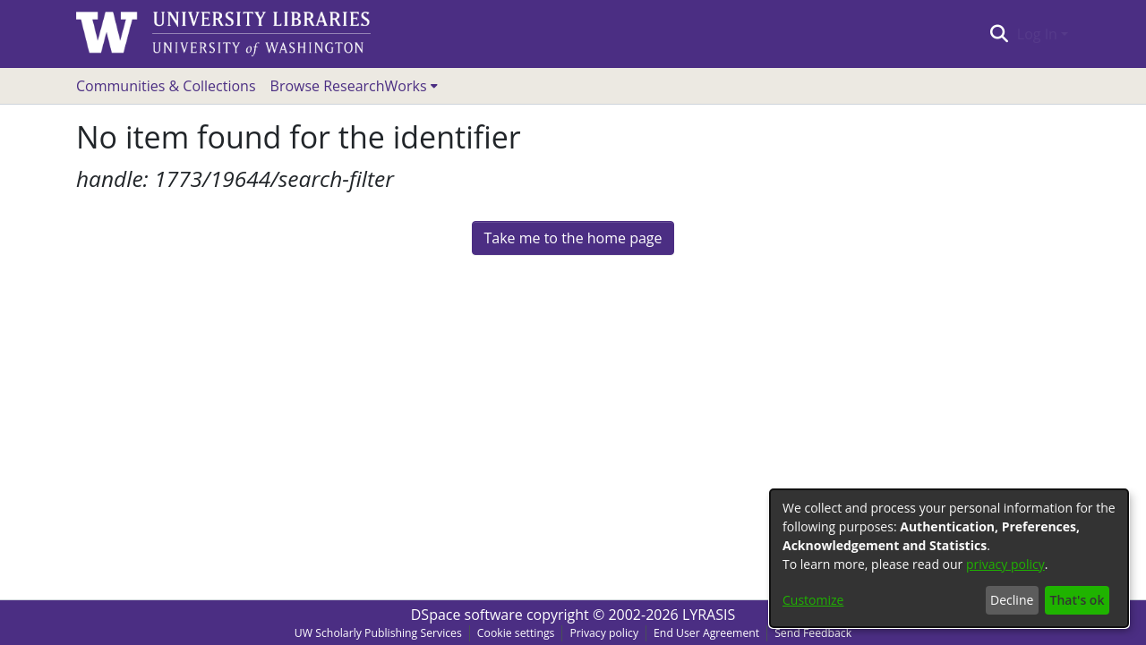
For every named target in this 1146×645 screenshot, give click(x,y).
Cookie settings (516, 633)
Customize (813, 599)
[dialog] (949, 558)
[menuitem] (354, 86)
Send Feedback (812, 633)
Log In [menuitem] (1037, 34)
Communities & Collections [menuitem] (166, 86)
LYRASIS (708, 614)
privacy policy (1005, 564)
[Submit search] (999, 34)
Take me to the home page (572, 238)
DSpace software (467, 614)
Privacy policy (603, 633)
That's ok (1077, 599)
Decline (1011, 599)
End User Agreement (706, 633)
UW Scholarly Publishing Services (378, 633)
